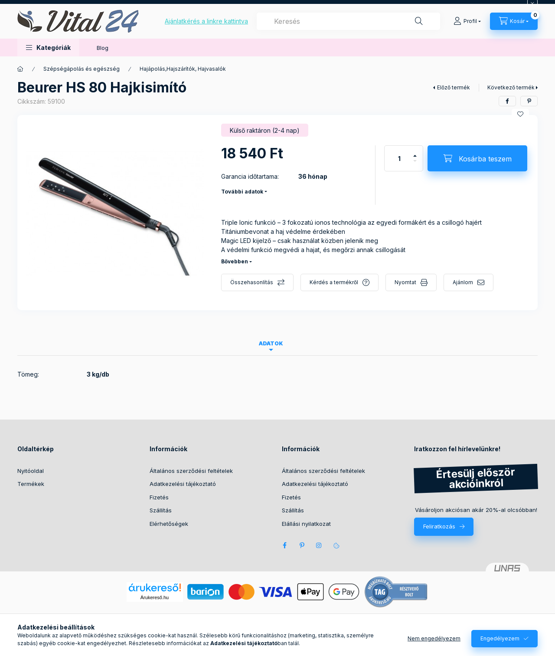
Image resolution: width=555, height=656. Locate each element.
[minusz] (414, 164)
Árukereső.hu (154, 597)
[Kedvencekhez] (520, 114)
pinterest (301, 545)
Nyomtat (405, 282)
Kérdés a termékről (334, 282)
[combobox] (348, 21)
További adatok (242, 191)
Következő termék (511, 87)
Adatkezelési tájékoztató (183, 483)
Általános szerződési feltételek (191, 470)
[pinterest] (529, 101)
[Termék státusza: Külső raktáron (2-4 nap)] (264, 130)
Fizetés (159, 497)
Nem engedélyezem (434, 638)
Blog (102, 47)
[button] (48, 47)
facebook (284, 545)
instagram (319, 545)
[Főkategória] (20, 69)
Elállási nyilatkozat (306, 523)
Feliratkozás (439, 526)
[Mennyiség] (399, 158)
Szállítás (161, 510)
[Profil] (467, 21)
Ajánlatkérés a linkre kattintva (206, 21)
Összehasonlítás (251, 282)
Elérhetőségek (169, 523)
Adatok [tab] (271, 343)
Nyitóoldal (30, 470)
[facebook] (507, 101)
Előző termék (453, 87)
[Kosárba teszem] (477, 158)
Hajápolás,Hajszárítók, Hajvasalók (183, 69)
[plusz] (414, 152)
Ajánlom (463, 282)
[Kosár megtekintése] (514, 21)
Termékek (30, 483)
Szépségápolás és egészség (81, 69)
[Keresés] (418, 21)
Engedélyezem (499, 638)
